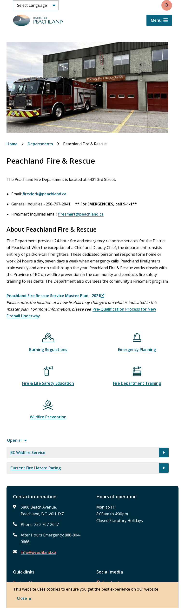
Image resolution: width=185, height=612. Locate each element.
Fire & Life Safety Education (48, 383)
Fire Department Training (137, 383)
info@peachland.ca (38, 552)
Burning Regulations (48, 349)
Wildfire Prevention (48, 417)
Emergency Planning (137, 349)
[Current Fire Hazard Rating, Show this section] (88, 468)
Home (12, 144)
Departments (40, 144)
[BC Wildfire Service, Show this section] (88, 452)
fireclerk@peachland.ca (44, 194)
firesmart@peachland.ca (81, 214)
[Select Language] (36, 5)
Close (22, 598)
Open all (14, 440)
